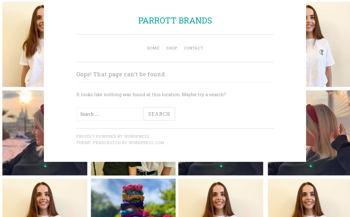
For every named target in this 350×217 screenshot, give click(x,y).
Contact (193, 48)
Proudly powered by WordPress (112, 136)
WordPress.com (146, 142)
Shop (171, 48)
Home (153, 48)
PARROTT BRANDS (175, 20)
